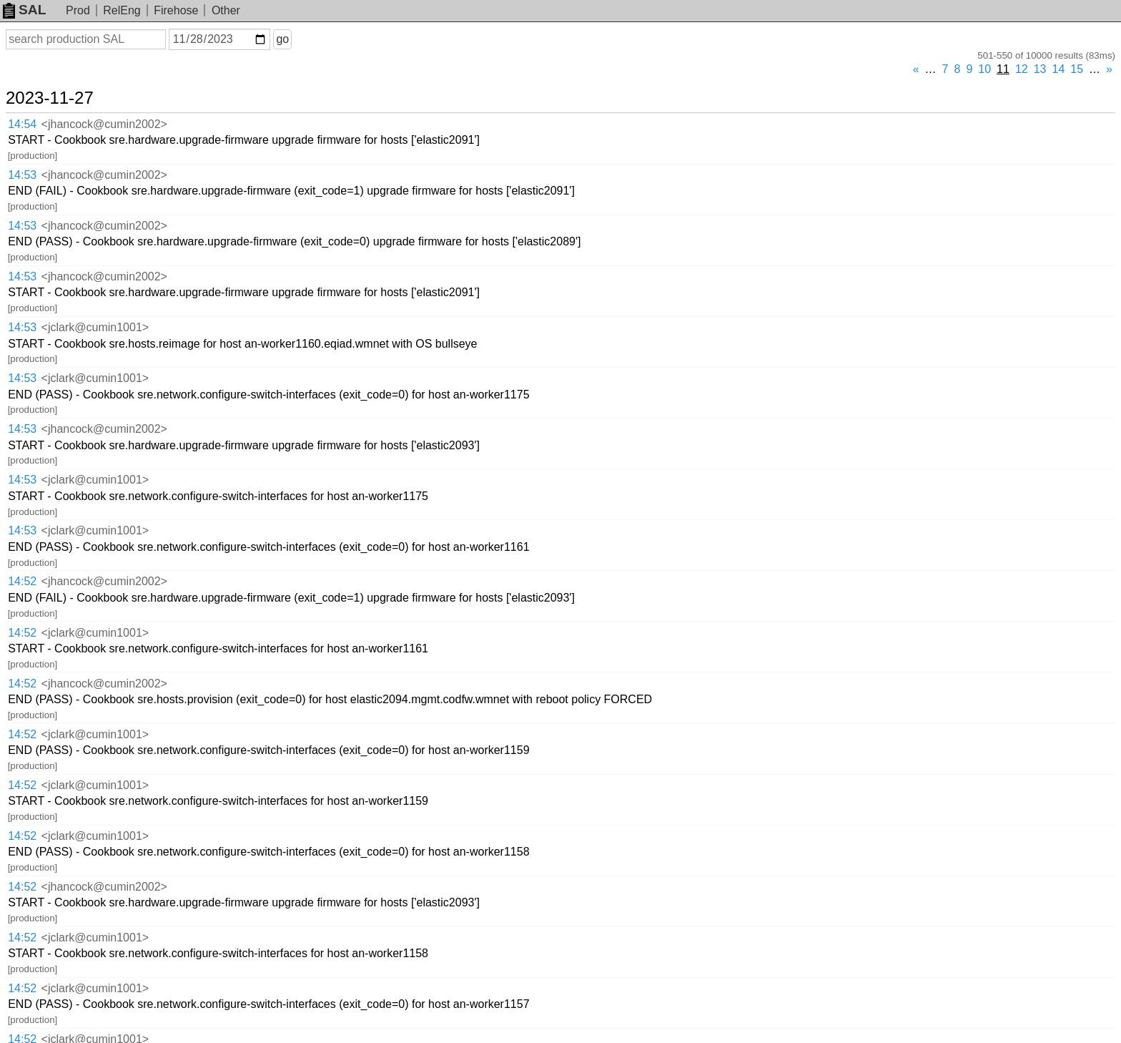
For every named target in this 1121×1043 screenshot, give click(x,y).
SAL (24, 9)
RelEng (121, 10)
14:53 (22, 175)
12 (1021, 69)
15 (1076, 69)
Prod (78, 10)
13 (1040, 69)
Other (226, 10)
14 (1058, 69)
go (282, 39)
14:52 (22, 581)
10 (984, 69)
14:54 (22, 124)
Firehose (176, 10)
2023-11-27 (50, 98)
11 (1003, 69)
